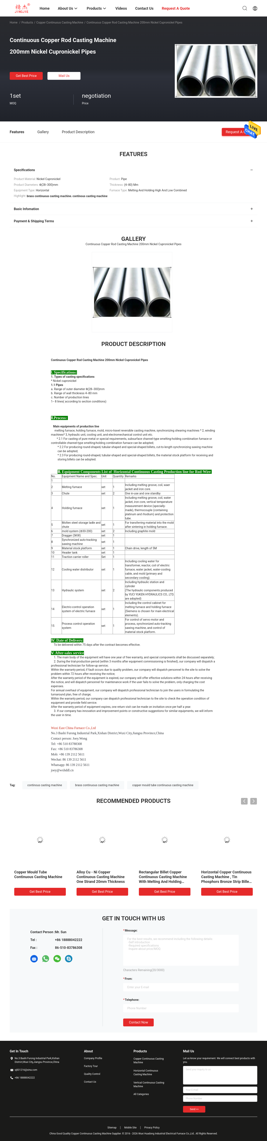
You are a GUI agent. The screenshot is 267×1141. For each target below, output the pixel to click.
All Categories (141, 1094)
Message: (131, 930)
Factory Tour (91, 1066)
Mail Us (64, 76)
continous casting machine (44, 785)
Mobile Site (130, 1127)
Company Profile (93, 1058)
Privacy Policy (151, 1127)
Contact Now (138, 1022)
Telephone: (132, 999)
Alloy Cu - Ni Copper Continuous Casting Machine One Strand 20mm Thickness (101, 877)
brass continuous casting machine (97, 785)
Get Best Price (26, 76)
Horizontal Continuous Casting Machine (146, 1072)
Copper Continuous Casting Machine (59, 22)
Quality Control (92, 1074)
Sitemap (112, 1127)
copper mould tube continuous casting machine (162, 785)
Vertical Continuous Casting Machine (149, 1084)
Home (14, 22)
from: (128, 978)
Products (27, 22)
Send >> (194, 1109)
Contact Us (90, 1081)
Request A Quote (239, 131)
